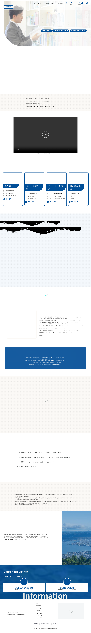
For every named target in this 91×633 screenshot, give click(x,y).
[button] (45, 135)
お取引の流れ (53, 3)
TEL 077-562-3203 (24, 588)
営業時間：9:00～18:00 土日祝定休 (24, 589)
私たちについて (41, 3)
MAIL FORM (67, 588)
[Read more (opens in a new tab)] (76, 3)
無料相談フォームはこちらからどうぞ (67, 589)
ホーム (35, 3)
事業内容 (47, 3)
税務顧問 (8, 186)
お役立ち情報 (60, 3)
